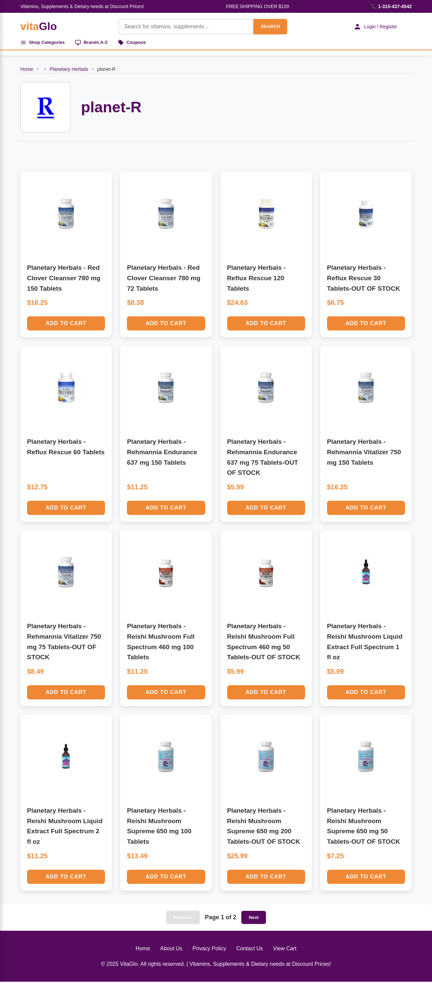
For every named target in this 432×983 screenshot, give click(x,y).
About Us (171, 950)
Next (254, 918)
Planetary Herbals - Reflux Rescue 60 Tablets (66, 448)
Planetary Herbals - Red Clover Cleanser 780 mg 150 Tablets (64, 279)
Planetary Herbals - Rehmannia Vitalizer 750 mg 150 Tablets (364, 453)
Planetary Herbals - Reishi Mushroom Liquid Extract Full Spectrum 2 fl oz (65, 827)
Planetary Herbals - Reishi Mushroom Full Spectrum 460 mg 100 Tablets (160, 643)
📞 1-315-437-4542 (391, 6)
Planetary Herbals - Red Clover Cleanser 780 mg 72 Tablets (163, 279)
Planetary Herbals (69, 70)
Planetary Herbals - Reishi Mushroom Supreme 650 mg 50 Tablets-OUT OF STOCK (363, 827)
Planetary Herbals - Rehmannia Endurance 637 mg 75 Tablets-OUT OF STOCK (262, 458)
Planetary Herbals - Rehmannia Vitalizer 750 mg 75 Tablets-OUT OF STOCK (64, 643)
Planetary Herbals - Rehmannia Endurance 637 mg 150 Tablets (162, 453)
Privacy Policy (209, 950)
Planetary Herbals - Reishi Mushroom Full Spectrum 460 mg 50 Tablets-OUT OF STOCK (263, 643)
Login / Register (373, 27)
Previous (182, 918)
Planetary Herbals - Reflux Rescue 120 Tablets (256, 279)
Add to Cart (66, 324)
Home (26, 70)
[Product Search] (183, 26)
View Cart (284, 950)
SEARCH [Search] (267, 26)
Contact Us (249, 950)
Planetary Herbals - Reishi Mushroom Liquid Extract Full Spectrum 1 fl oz (365, 643)
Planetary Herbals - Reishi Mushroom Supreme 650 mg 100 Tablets (159, 827)
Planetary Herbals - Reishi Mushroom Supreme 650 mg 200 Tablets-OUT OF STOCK (263, 827)
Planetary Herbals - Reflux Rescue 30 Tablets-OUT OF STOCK (363, 279)
